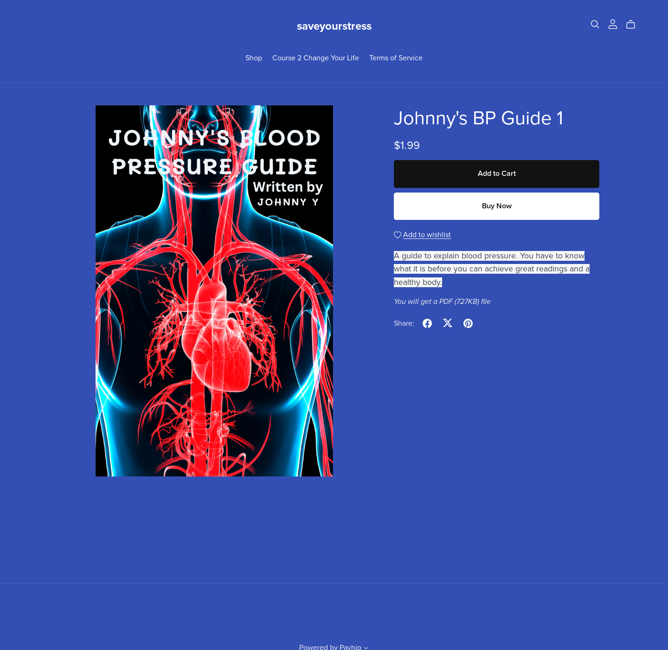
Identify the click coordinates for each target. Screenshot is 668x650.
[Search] (595, 24)
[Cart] (634, 24)
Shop (253, 57)
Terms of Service (396, 57)
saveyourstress (334, 26)
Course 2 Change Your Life (315, 57)
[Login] (612, 23)
